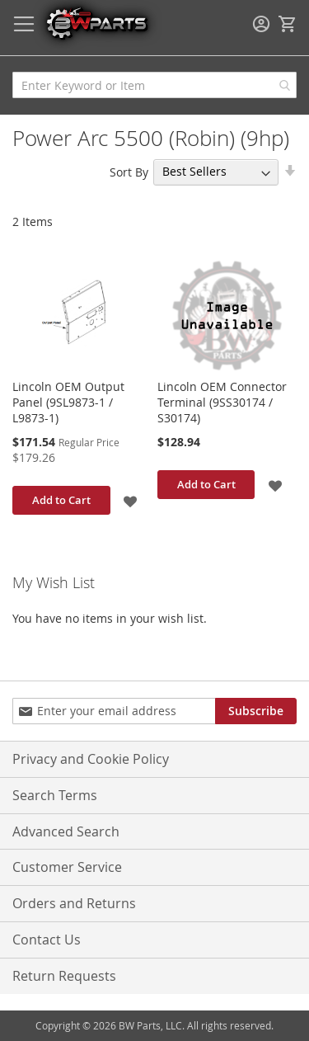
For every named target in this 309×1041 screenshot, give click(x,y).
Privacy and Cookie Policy (90, 759)
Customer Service (67, 867)
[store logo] (96, 22)
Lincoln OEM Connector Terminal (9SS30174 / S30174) (222, 402)
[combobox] (154, 85)
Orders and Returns (74, 903)
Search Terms (54, 795)
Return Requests (64, 976)
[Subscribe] (256, 711)
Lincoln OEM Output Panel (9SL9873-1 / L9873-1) (68, 402)
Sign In (261, 23)
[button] (131, 500)
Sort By (129, 171)
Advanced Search (65, 831)
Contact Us (46, 939)
